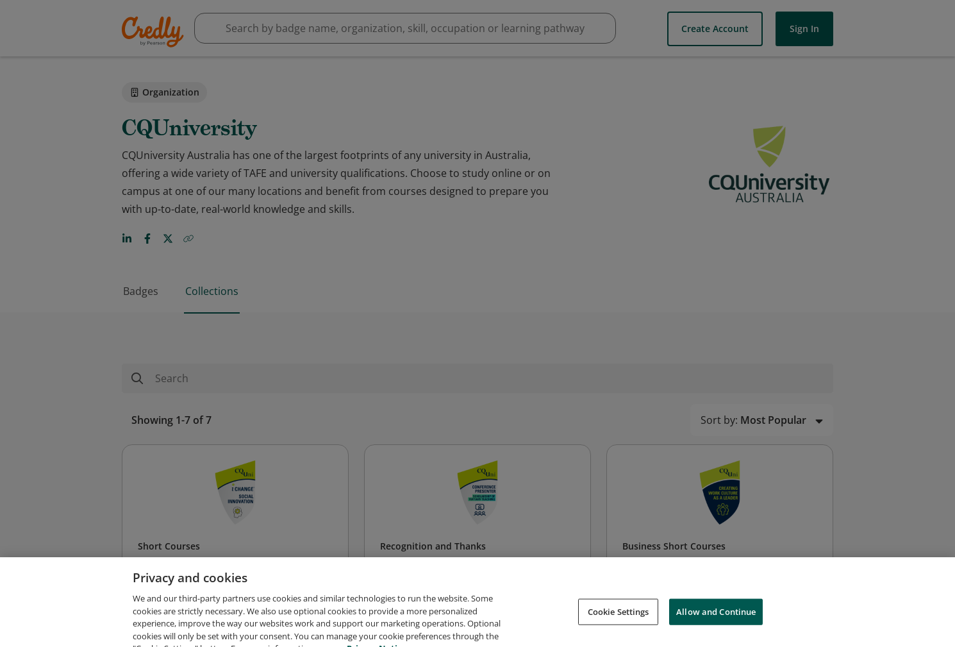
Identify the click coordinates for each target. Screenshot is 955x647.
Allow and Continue (716, 621)
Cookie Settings (618, 621)
